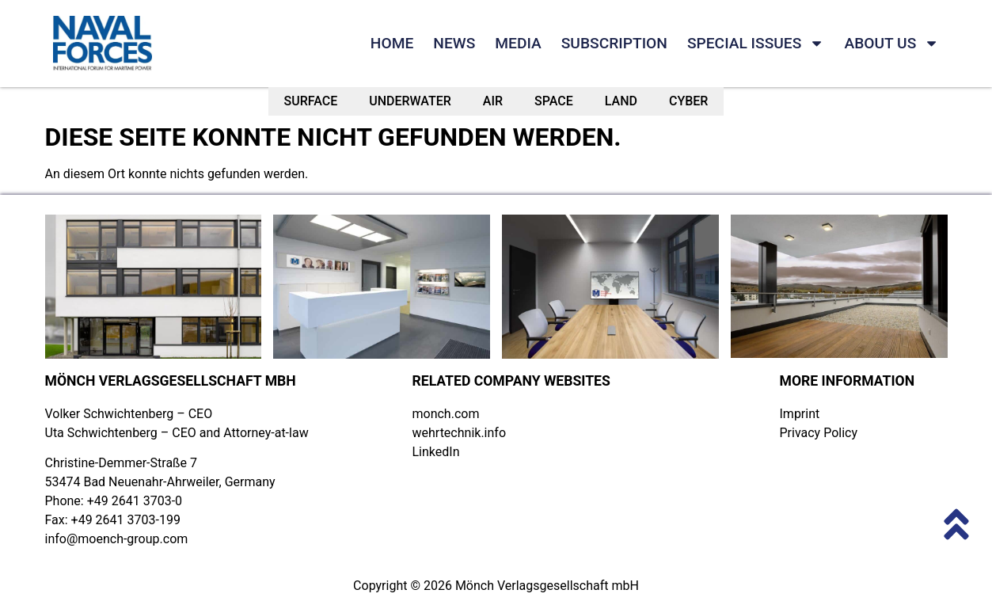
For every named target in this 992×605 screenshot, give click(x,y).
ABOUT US (891, 43)
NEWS (454, 43)
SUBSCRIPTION (614, 43)
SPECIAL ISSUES (756, 43)
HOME (392, 43)
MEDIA (518, 43)
